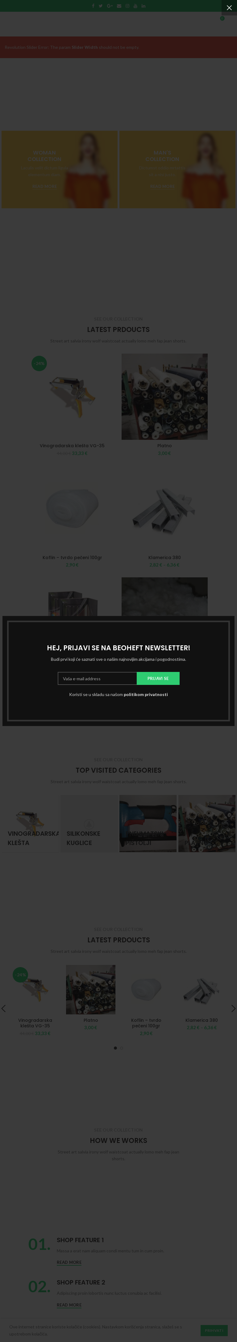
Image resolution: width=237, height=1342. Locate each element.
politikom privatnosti (146, 694)
